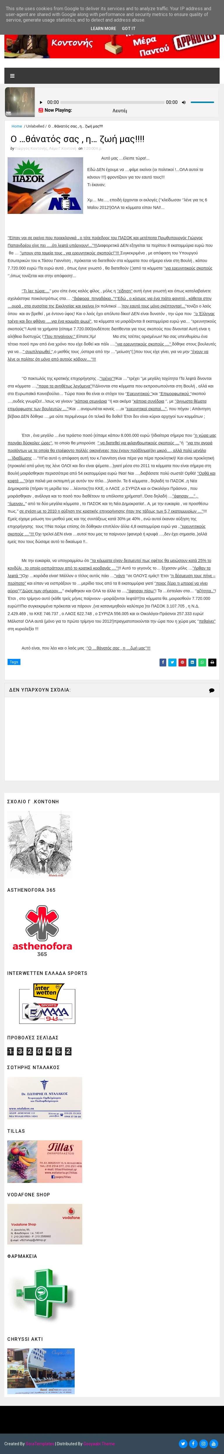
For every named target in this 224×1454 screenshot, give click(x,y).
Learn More (103, 28)
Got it (129, 28)
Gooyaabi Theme (99, 1443)
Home (17, 126)
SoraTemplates (40, 1443)
